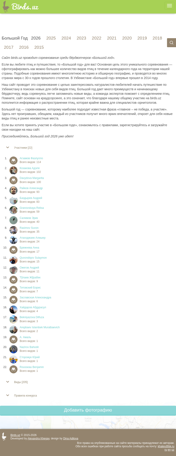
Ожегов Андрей (29, 267)
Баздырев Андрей (31, 198)
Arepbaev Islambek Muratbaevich (40, 327)
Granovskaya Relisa (32, 207)
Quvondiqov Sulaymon (33, 257)
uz (173, 449)
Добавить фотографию (88, 410)
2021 (111, 38)
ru (166, 449)
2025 (51, 38)
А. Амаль (25, 337)
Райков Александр (31, 188)
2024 (66, 38)
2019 (142, 38)
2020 (127, 38)
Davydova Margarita (32, 178)
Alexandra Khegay (38, 438)
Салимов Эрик (29, 218)
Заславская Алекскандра (35, 297)
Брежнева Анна (29, 247)
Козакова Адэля (30, 168)
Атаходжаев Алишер (33, 237)
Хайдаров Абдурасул (33, 307)
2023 (81, 38)
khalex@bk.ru (166, 446)
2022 (96, 38)
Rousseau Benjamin (32, 367)
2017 (8, 47)
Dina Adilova (70, 438)
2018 (157, 38)
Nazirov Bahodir (29, 347)
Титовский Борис (30, 287)
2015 (39, 47)
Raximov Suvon (29, 227)
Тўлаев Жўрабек (30, 277)
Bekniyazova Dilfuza (32, 317)
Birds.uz (15, 435)
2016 (24, 47)
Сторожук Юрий (30, 357)
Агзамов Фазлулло (31, 158)
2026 (35, 38)
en (169, 449)
